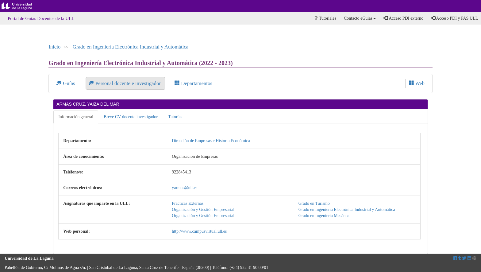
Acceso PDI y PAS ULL (454, 18)
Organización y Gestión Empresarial (203, 209)
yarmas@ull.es (184, 187)
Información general (75, 117)
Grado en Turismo (314, 203)
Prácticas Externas (187, 203)
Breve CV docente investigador (131, 117)
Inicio (54, 47)
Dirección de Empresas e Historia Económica (211, 140)
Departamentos (193, 83)
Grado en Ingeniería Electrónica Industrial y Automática (130, 47)
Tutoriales (325, 18)
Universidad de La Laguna (21, 6)
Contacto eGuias (360, 18)
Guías (66, 83)
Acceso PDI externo (403, 18)
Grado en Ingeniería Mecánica (324, 215)
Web (417, 83)
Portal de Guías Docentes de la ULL (41, 18)
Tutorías (175, 117)
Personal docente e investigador (125, 83)
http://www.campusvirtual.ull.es (199, 231)
